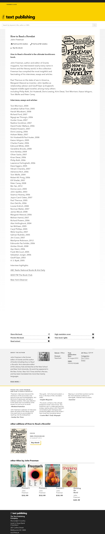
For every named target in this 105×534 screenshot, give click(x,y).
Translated (51, 525)
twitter (89, 7)
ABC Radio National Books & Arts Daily (27, 266)
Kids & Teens (49, 512)
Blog (57, 16)
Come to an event (62, 522)
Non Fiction (85, 355)
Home (38, 507)
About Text (75, 13)
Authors (45, 9)
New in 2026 (50, 517)
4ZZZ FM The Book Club (21, 271)
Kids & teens (60, 11)
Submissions (40, 514)
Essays (83, 358)
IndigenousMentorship (60, 8)
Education (60, 13)
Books (44, 7)
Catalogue (46, 16)
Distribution (75, 518)
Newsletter (74, 15)
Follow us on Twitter (63, 516)
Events (44, 14)
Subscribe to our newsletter (63, 511)
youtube (98, 7)
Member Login (11, 6)
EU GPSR (39, 518)
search (98, 24)
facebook (92, 7)
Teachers (74, 507)
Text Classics (47, 11)
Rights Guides (73, 515)
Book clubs (75, 16)
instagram (96, 7)
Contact (13, 529)
